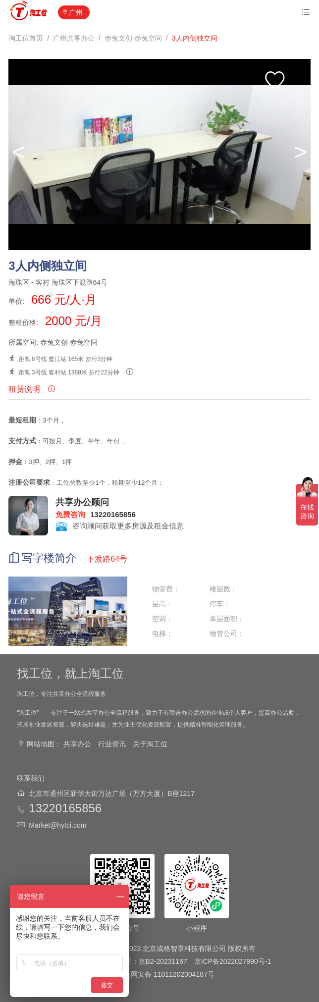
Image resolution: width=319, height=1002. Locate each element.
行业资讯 (112, 744)
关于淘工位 (150, 744)
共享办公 (77, 744)
